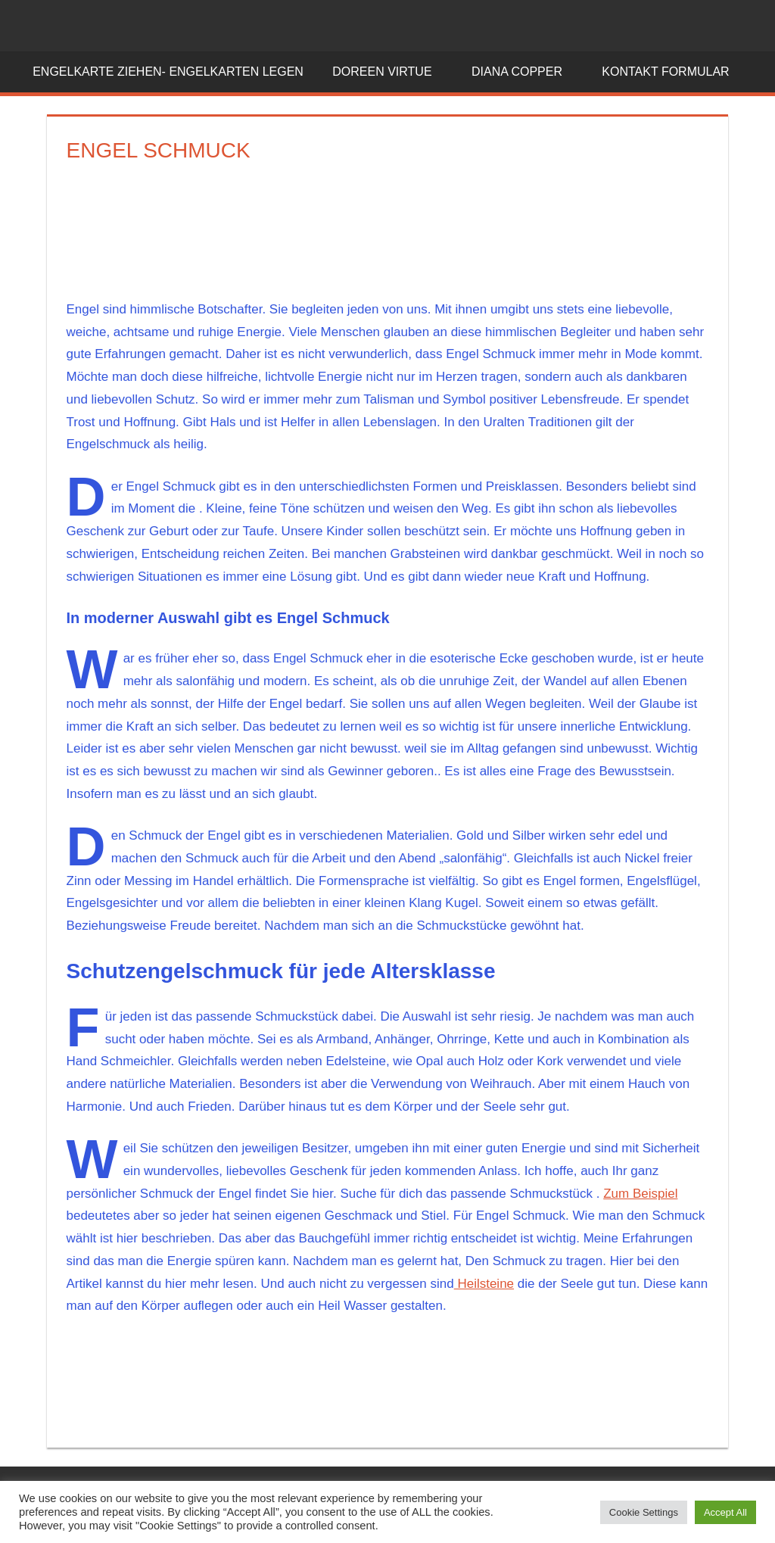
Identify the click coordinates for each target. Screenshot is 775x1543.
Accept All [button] (725, 1512)
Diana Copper (525, 71)
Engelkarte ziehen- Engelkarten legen (168, 71)
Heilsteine (484, 1283)
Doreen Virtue (390, 71)
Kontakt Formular (673, 71)
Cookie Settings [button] (643, 1512)
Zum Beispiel (640, 1193)
